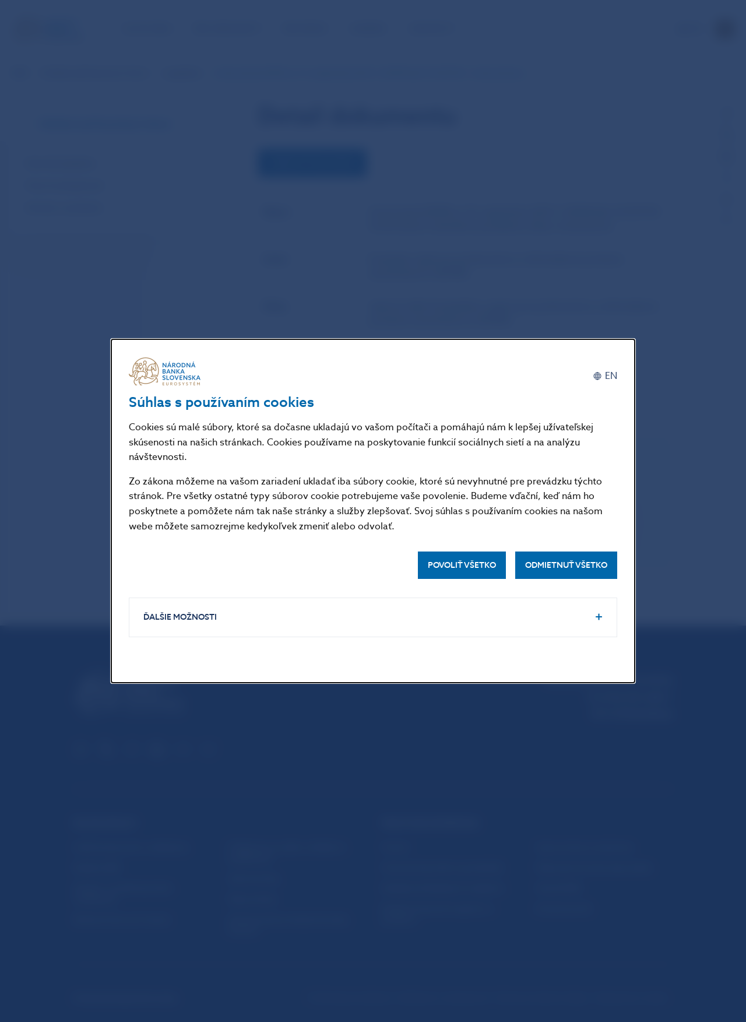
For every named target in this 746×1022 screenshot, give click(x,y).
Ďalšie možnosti (180, 617)
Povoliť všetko (462, 565)
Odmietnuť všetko (566, 565)
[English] (605, 376)
